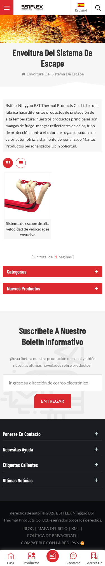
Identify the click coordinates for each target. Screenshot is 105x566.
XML (75, 528)
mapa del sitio (52, 528)
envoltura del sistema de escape (53, 73)
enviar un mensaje (53, 556)
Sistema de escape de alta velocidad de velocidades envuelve (27, 229)
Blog (29, 528)
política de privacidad (51, 535)
